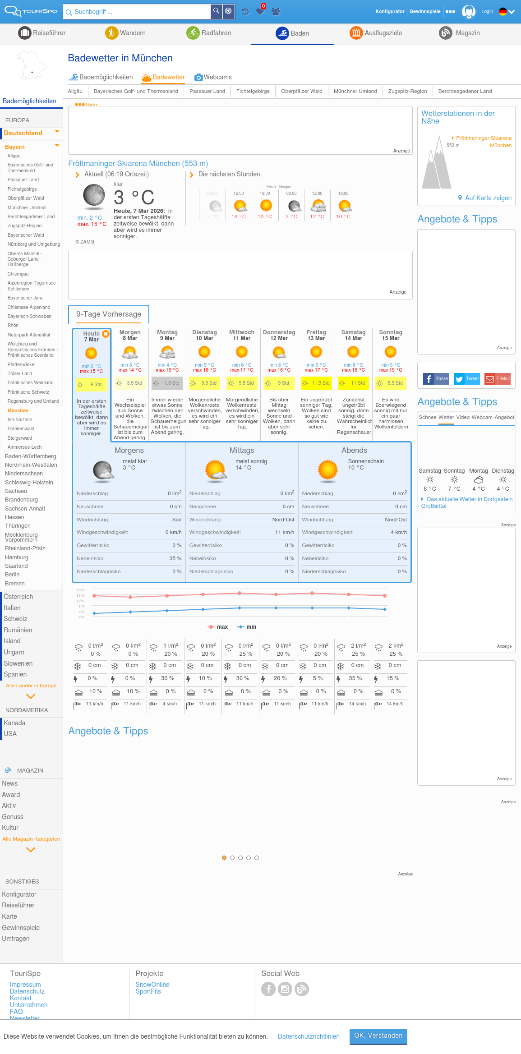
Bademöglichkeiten (106, 77)
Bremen (15, 584)
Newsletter (25, 1019)
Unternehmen (29, 1005)
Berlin (12, 575)
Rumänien (18, 630)
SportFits (148, 992)
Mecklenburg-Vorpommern (22, 537)
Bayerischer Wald (26, 235)
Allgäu (75, 91)
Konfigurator (19, 895)
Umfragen (15, 939)
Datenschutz (27, 992)
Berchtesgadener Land (465, 91)
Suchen (221, 12)
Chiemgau (18, 274)
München (18, 411)
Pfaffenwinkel (22, 365)
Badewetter (169, 77)
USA (10, 734)
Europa (17, 121)
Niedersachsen (24, 474)
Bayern (15, 147)
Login (487, 11)
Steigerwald (20, 438)
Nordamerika (26, 710)
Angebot (504, 417)
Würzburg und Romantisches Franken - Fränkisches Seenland (33, 350)
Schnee (428, 417)
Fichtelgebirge (253, 91)
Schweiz (15, 619)
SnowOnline (153, 985)
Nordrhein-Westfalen (31, 465)
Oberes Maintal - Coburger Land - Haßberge (25, 259)
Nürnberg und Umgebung (34, 244)
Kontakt (21, 998)
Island (12, 641)
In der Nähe (234, 12)
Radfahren (215, 33)
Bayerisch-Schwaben (30, 316)
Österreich (18, 597)
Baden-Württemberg (30, 457)
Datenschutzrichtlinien (309, 1037)
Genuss (12, 817)
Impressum (25, 985)
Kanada (14, 723)
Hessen (14, 517)
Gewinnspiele (21, 928)
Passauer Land (207, 91)
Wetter (446, 417)
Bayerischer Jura (25, 298)
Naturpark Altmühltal (29, 335)
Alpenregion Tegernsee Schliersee (32, 286)
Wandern (132, 33)
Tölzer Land (20, 374)
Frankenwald (21, 429)
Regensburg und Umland (34, 401)
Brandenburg (21, 500)
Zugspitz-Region (407, 91)
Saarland (16, 566)
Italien (12, 608)
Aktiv (9, 806)
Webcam (482, 417)
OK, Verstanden (378, 1036)
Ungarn (14, 652)
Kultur (10, 828)
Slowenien (18, 664)
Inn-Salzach (20, 420)
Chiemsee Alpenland (29, 307)
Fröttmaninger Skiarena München (483, 142)
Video (463, 417)
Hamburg (16, 558)
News (10, 784)
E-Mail (503, 379)
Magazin (467, 33)
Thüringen (18, 526)
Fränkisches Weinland (31, 383)
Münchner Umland (355, 91)
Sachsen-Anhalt (25, 509)
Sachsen (16, 491)
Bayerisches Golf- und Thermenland (136, 91)
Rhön (13, 325)
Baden (299, 34)
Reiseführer (49, 33)
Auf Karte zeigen (488, 198)
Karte (9, 917)
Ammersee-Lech (25, 447)
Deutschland (23, 133)
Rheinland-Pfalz (25, 549)
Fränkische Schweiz (28, 392)
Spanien (15, 675)
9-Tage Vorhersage (108, 314)
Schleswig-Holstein (29, 483)
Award (11, 795)
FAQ (16, 1012)
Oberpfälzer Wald (302, 91)
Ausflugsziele (382, 33)
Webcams (218, 77)
